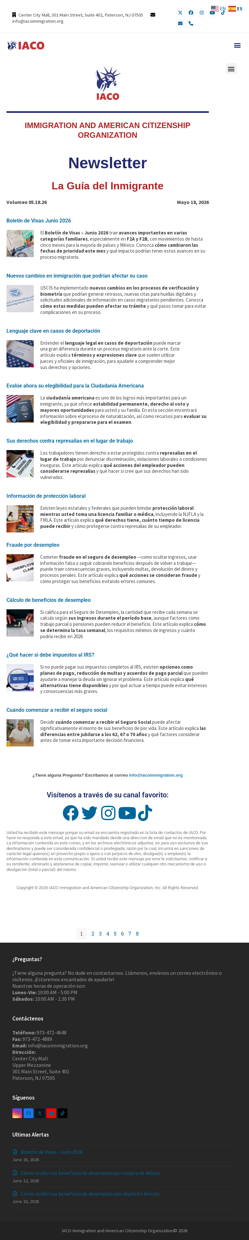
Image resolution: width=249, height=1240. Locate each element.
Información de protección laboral (46, 496)
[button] (237, 45)
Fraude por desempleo (32, 545)
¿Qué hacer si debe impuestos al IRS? (50, 655)
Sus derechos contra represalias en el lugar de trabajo (69, 441)
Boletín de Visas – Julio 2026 (52, 1152)
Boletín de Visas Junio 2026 (38, 221)
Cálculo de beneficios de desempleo (48, 600)
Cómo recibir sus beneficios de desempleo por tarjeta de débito (90, 1173)
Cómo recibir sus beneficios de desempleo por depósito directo (90, 1193)
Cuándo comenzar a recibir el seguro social (56, 710)
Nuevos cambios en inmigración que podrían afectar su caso (77, 276)
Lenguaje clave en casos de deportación (53, 331)
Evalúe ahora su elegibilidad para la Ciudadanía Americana (75, 386)
